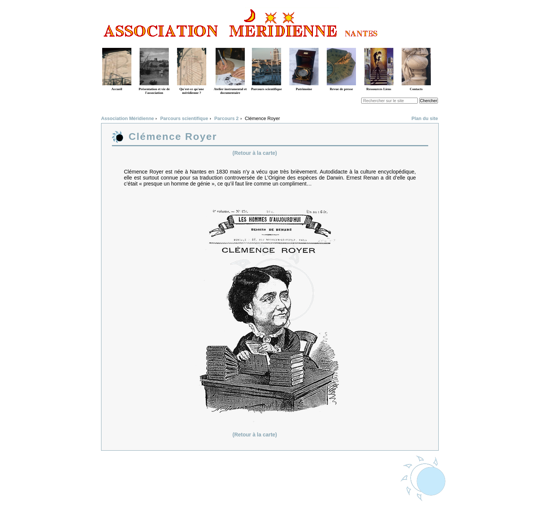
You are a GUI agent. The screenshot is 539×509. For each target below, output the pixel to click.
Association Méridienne (127, 118)
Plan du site (424, 118)
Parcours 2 (226, 118)
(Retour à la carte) (254, 153)
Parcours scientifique (184, 118)
